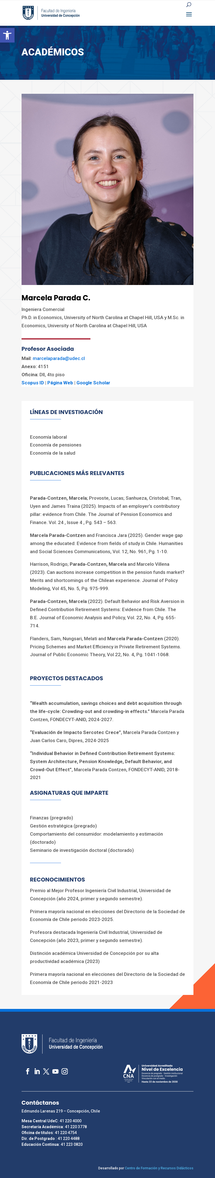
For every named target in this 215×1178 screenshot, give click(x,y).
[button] (7, 35)
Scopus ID (33, 382)
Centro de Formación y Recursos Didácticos (159, 1168)
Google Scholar (93, 382)
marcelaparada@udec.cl (59, 358)
